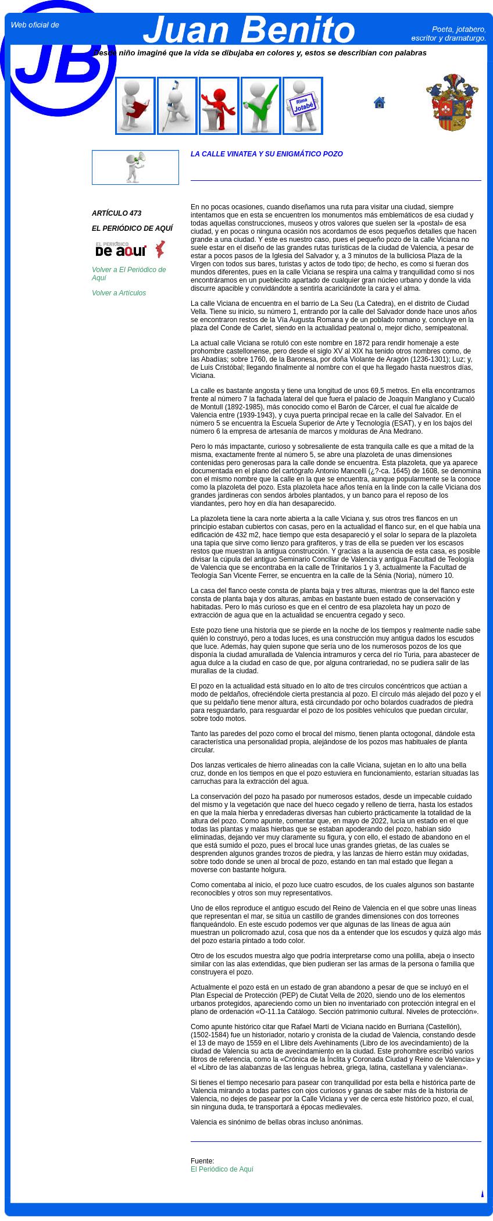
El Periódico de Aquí (222, 1169)
